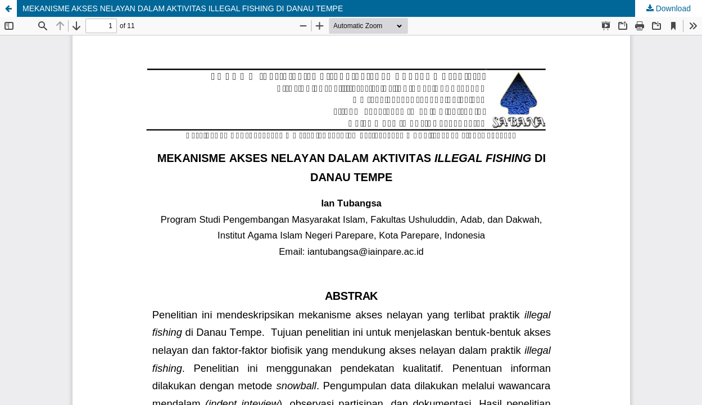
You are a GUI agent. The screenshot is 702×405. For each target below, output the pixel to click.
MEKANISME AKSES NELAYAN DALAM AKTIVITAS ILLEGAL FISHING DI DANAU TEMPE (182, 8)
